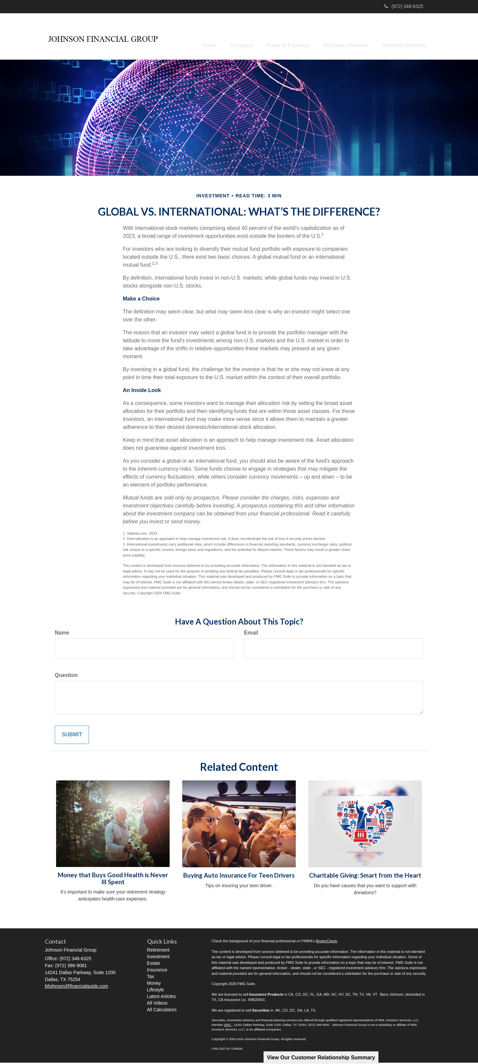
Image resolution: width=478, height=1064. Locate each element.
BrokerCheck (326, 942)
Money (154, 984)
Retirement (158, 951)
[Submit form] (72, 736)
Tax (150, 977)
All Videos (157, 1004)
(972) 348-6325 (403, 6)
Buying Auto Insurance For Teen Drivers (239, 876)
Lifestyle (155, 991)
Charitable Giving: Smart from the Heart (365, 876)
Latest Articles (161, 997)
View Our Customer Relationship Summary (321, 1057)
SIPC (227, 1026)
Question (66, 676)
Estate (153, 964)
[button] (231, 37)
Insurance (157, 971)
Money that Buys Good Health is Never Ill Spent (113, 880)
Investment (158, 958)
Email (251, 634)
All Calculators (162, 1011)
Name (62, 634)
